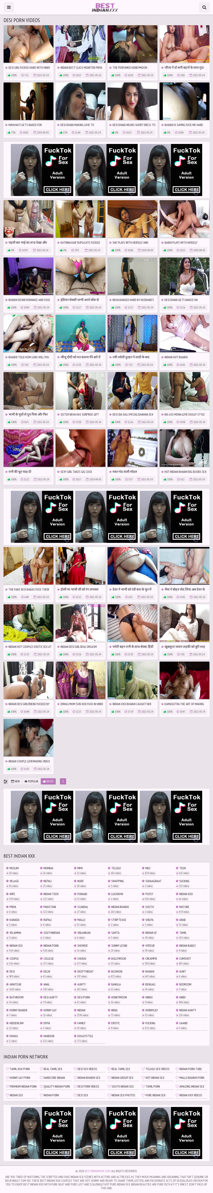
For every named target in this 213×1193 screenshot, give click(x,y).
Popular (31, 781)
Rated (48, 781)
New (15, 781)
